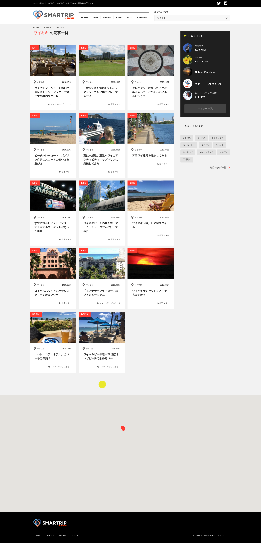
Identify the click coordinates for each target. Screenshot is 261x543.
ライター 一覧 (205, 108)
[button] (123, 429)
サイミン (205, 145)
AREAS (47, 27)
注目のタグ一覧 (218, 167)
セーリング (188, 152)
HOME (36, 27)
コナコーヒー (189, 145)
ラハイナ (220, 145)
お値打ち (224, 152)
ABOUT (39, 535)
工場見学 (187, 159)
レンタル (187, 138)
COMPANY (63, 535)
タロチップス (218, 138)
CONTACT (76, 535)
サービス (201, 138)
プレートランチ (206, 152)
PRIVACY (50, 535)
